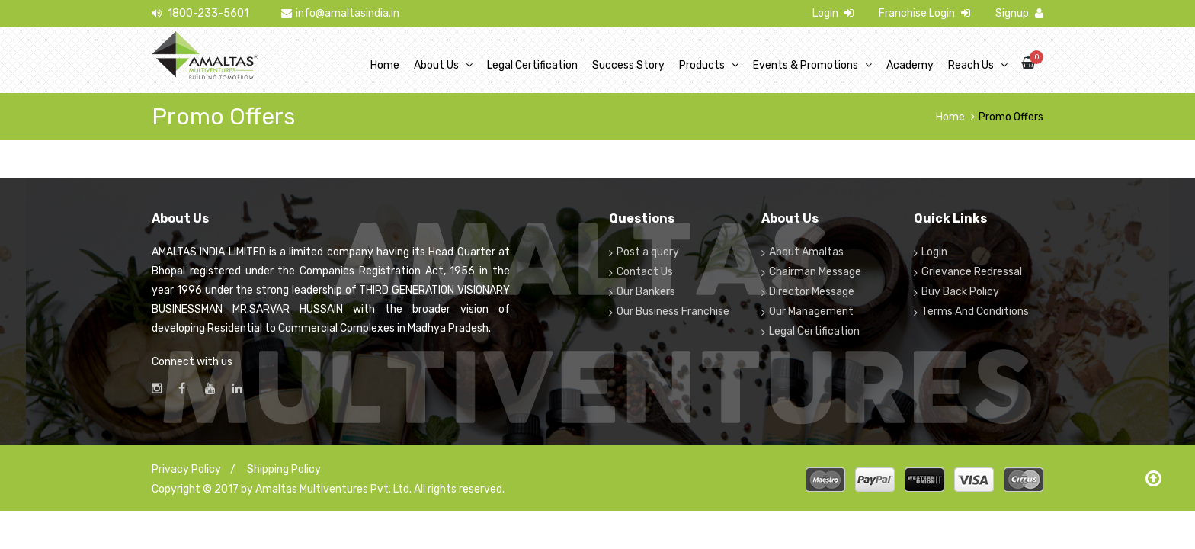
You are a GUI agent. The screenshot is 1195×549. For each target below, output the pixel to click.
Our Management (811, 311)
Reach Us (971, 65)
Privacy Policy (186, 469)
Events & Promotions (805, 65)
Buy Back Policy (960, 291)
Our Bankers (646, 291)
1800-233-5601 (200, 13)
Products (702, 65)
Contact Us (645, 271)
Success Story (628, 65)
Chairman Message (815, 271)
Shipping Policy (284, 469)
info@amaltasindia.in (340, 13)
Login (833, 13)
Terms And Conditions (975, 311)
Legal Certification (532, 65)
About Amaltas (806, 252)
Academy (910, 65)
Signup (1019, 13)
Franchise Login (924, 13)
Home (384, 65)
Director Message (811, 291)
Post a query (648, 252)
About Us (436, 65)
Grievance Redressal (971, 271)
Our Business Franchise (673, 311)
